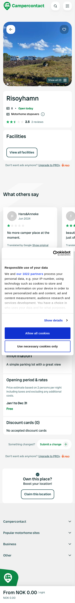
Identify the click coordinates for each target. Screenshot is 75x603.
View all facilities (22, 152)
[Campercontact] (24, 6)
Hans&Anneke (28, 214)
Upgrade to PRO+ (49, 165)
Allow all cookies (37, 333)
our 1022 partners (29, 274)
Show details (53, 320)
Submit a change (54, 444)
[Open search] (55, 6)
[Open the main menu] (67, 6)
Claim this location (37, 494)
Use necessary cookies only (37, 346)
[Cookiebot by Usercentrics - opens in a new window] (53, 253)
